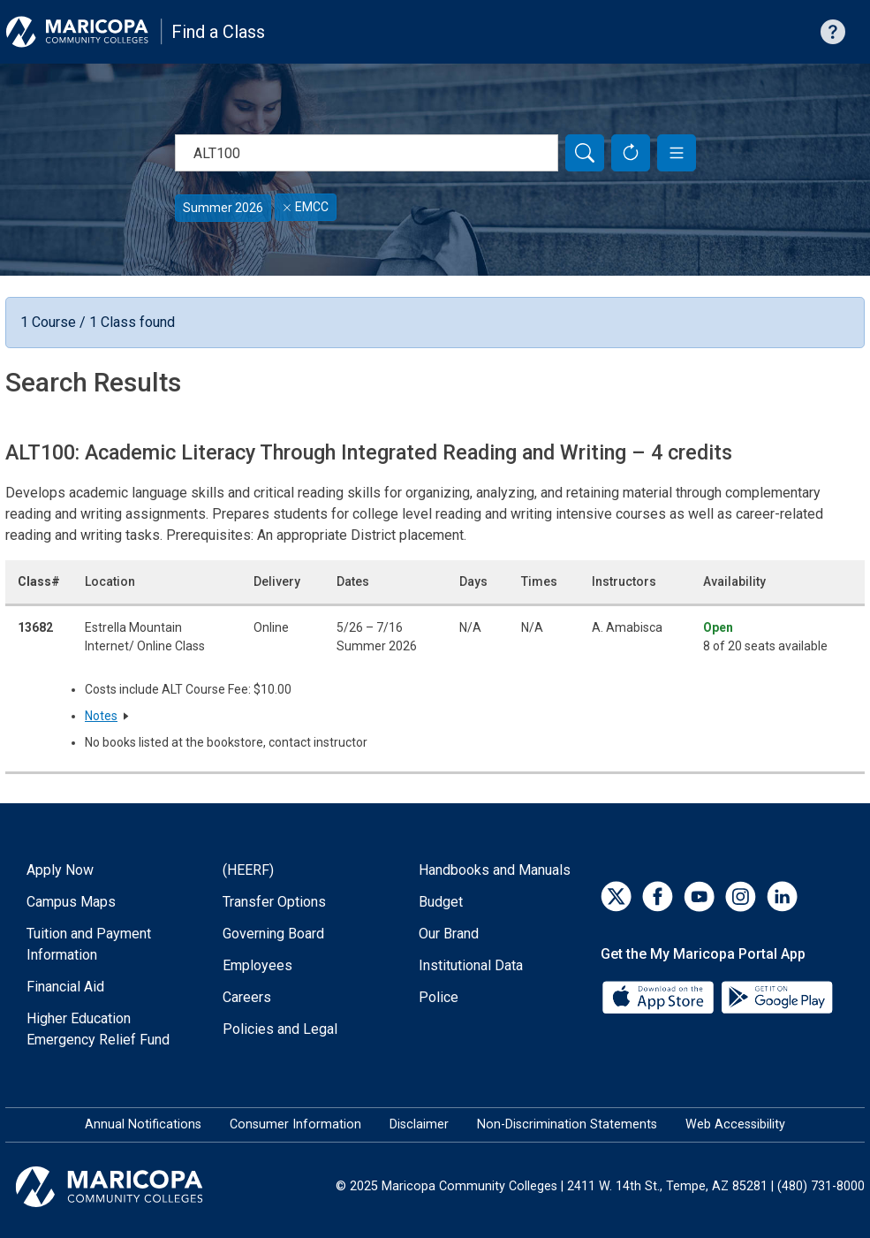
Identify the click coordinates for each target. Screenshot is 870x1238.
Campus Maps (71, 901)
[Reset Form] (630, 152)
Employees (257, 965)
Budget (441, 901)
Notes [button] (101, 716)
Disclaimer (419, 1124)
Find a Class (218, 31)
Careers (247, 997)
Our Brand (449, 933)
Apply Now (60, 870)
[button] (676, 152)
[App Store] (660, 996)
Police (438, 997)
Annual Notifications (143, 1124)
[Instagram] (740, 896)
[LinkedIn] (782, 896)
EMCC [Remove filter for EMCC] (306, 207)
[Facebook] (657, 896)
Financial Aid (65, 986)
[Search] (584, 152)
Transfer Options (274, 901)
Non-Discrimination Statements (567, 1124)
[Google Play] (776, 996)
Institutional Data (471, 965)
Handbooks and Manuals (495, 870)
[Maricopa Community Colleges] (131, 1187)
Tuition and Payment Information (88, 944)
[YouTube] (699, 896)
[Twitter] (616, 896)
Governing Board (273, 933)
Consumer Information (295, 1124)
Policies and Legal (280, 1029)
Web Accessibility (735, 1124)
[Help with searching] (833, 32)
